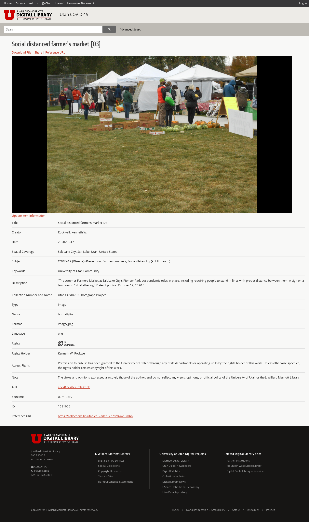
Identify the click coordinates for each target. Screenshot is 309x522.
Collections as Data (173, 476)
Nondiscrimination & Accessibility (205, 510)
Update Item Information (29, 216)
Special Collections (109, 465)
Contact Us (39, 466)
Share (38, 52)
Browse (20, 3)
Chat (46, 3)
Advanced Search (131, 29)
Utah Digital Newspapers (176, 465)
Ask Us (33, 3)
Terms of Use (105, 476)
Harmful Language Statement (74, 3)
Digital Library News (174, 481)
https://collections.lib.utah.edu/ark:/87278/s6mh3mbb (95, 416)
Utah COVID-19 (74, 14)
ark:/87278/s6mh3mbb (74, 387)
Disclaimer (253, 510)
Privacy (174, 510)
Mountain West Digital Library (244, 465)
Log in (303, 3)
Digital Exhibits (171, 471)
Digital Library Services (111, 460)
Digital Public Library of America (245, 471)
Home (8, 3)
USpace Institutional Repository (180, 487)
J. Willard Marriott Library (45, 451)
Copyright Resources (110, 471)
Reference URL (55, 52)
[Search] (53, 29)
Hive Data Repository (174, 492)
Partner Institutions (238, 460)
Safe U (236, 510)
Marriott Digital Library (175, 460)
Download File (21, 52)
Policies (270, 510)
